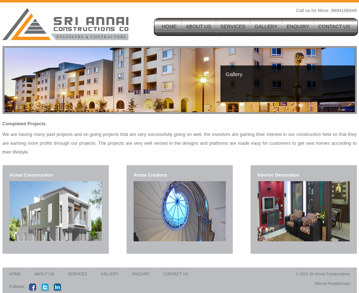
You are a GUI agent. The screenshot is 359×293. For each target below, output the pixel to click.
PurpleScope (338, 283)
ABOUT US (198, 26)
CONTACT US (334, 26)
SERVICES (233, 26)
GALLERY (265, 26)
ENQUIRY (298, 26)
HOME (169, 26)
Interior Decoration (279, 175)
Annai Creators (150, 175)
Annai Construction (31, 175)
